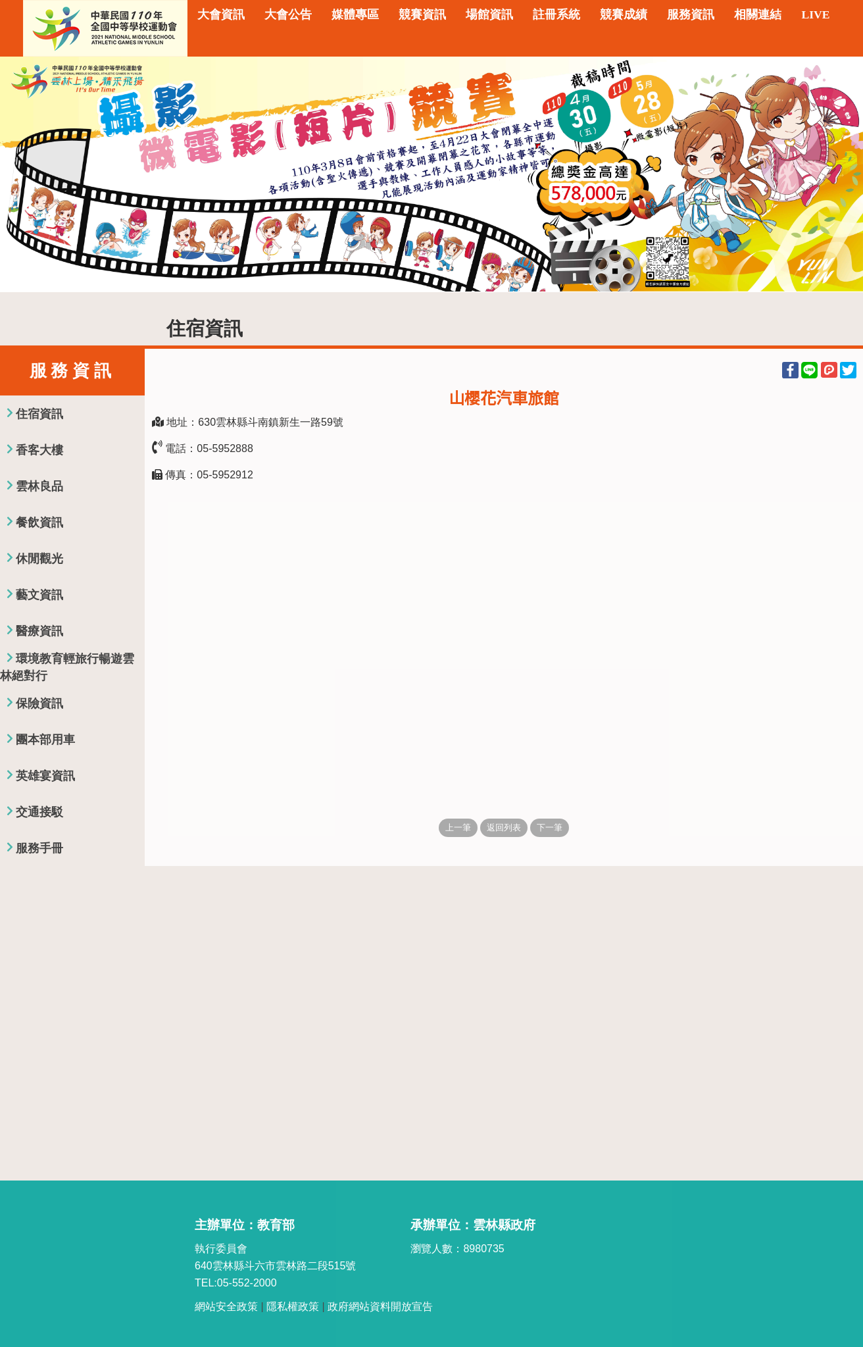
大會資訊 (221, 14)
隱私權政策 (292, 1306)
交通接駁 (39, 812)
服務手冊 (39, 848)
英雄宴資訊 (45, 775)
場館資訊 (489, 14)
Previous (23, 174)
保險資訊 (39, 703)
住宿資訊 (39, 413)
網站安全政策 (226, 1306)
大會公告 (288, 14)
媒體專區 (355, 14)
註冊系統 (556, 14)
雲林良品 (39, 486)
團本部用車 (45, 739)
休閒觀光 (39, 558)
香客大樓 (39, 450)
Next (840, 174)
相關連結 (757, 14)
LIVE (815, 14)
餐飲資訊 (39, 522)
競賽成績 (623, 14)
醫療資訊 (39, 631)
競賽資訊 (422, 14)
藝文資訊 (39, 594)
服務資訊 (690, 14)
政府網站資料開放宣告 (380, 1306)
